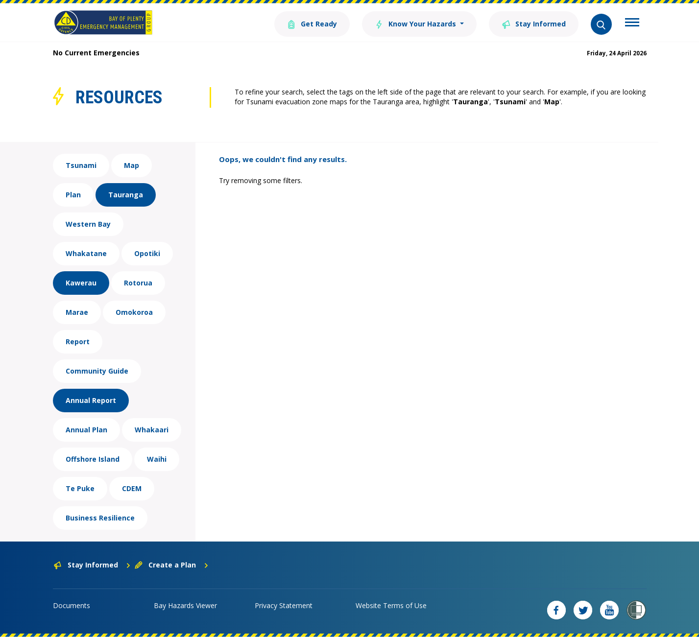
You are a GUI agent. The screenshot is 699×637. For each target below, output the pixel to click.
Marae (77, 312)
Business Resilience (100, 517)
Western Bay (88, 224)
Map (131, 165)
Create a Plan (172, 564)
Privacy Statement (284, 605)
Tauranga (125, 194)
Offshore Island (93, 459)
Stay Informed (534, 23)
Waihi (157, 459)
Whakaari (152, 429)
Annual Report (91, 400)
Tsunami (81, 165)
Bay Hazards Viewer (185, 605)
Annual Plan (86, 429)
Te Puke (80, 488)
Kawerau (81, 282)
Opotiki (147, 253)
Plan (73, 194)
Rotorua (138, 282)
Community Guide (97, 371)
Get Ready (312, 23)
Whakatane (86, 253)
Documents (71, 605)
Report (78, 341)
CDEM (132, 488)
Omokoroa (134, 312)
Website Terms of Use (391, 605)
